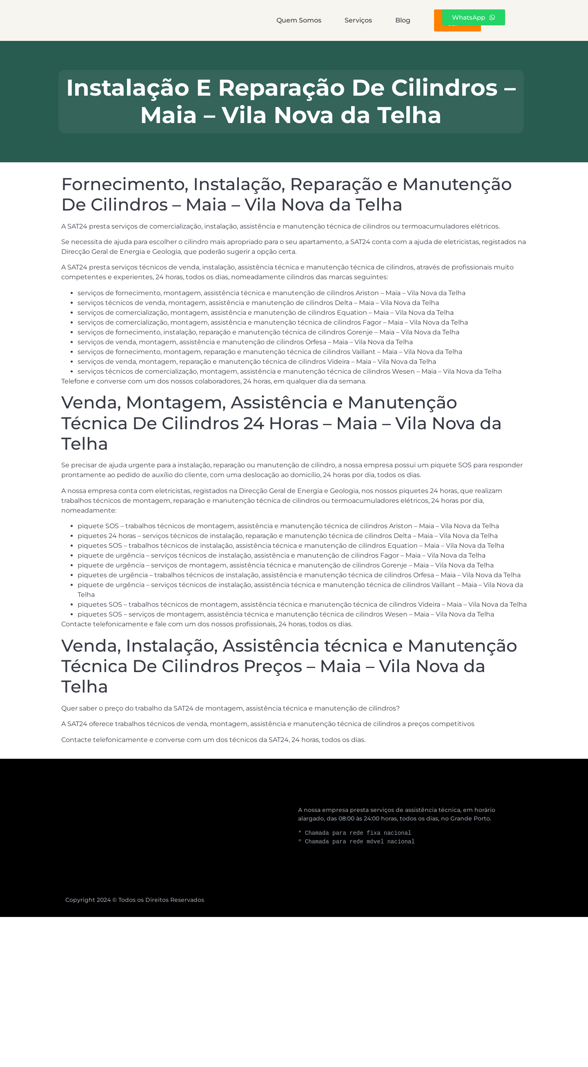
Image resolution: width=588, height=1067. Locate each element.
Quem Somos (222, 20)
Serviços (296, 20)
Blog (355, 20)
